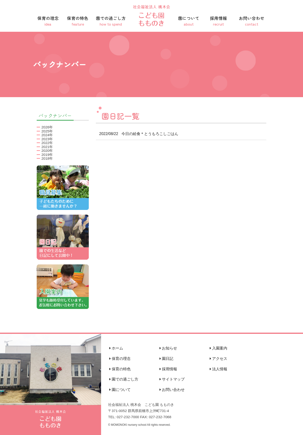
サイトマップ (172, 379)
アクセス (218, 359)
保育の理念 (48, 21)
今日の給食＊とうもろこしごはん (137, 134)
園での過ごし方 (111, 21)
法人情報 (218, 369)
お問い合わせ (251, 21)
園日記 (166, 359)
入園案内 (218, 348)
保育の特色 (77, 21)
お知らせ (168, 348)
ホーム (116, 348)
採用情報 (218, 21)
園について (188, 21)
